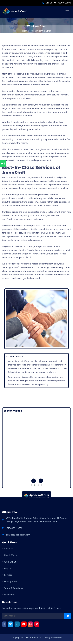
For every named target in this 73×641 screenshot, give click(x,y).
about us (8, 548)
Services (8, 575)
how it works (10, 555)
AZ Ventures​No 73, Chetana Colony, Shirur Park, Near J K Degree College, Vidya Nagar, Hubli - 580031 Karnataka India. (36, 520)
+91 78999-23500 (14, 528)
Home (25, 30)
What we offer (11, 561)
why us (7, 568)
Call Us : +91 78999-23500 (58, 2)
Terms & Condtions (13, 588)
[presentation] (33, 481)
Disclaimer (9, 594)
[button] (31, 485)
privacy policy (10, 581)
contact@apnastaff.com (18, 534)
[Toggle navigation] (67, 12)
